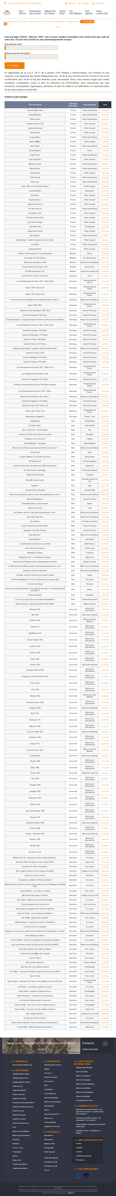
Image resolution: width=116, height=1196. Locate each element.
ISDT (46, 1085)
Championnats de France (21, 1082)
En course (47, 1073)
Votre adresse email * (14, 44)
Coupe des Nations (19, 1090)
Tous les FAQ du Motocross (22, 1065)
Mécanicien (48, 1135)
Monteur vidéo (49, 1144)
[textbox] (5, 24)
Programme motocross (84, 1100)
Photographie (49, 1106)
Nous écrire (99, 3)
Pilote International (51, 1158)
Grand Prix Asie (18, 1111)
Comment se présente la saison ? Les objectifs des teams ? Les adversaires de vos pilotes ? (89, 1112)
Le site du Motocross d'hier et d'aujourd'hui (24, 3)
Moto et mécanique (51, 1098)
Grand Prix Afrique (19, 1098)
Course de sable (82, 1072)
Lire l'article (105, 110)
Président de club (50, 1162)
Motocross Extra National (85, 1084)
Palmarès (15, 1139)
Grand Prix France (19, 1119)
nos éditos (22, 12)
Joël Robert (48, 1089)
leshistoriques (75, 12)
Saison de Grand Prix (51, 1114)
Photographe (49, 1148)
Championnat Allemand (84, 1067)
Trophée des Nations (20, 1164)
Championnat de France (20, 1074)
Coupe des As (17, 1086)
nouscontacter (101, 12)
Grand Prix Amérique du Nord (23, 1102)
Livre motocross (50, 1093)
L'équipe (85, 3)
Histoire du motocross (20, 1123)
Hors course (48, 1081)
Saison (14, 1156)
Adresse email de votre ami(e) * (18, 53)
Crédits (78, 1143)
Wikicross (72, 3)
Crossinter (62, 12)
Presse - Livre (17, 1148)
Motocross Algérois (83, 1076)
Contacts (79, 1152)
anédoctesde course (50, 12)
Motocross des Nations (20, 1131)
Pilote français (49, 1152)
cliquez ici (70, 1193)
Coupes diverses (18, 1094)
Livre (14, 1127)
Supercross (16, 1160)
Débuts (46, 1069)
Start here (41, 1049)
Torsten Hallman (50, 1122)
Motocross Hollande (83, 1088)
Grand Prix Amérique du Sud (22, 1107)
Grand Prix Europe (19, 1115)
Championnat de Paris (20, 1078)
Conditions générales (83, 1156)
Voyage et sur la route (52, 1126)
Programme (16, 1152)
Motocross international (21, 1135)
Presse (46, 1170)
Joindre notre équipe (90, 1049)
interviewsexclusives (35, 12)
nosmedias (89, 12)
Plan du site (80, 1160)
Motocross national (83, 1096)
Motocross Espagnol (83, 1080)
